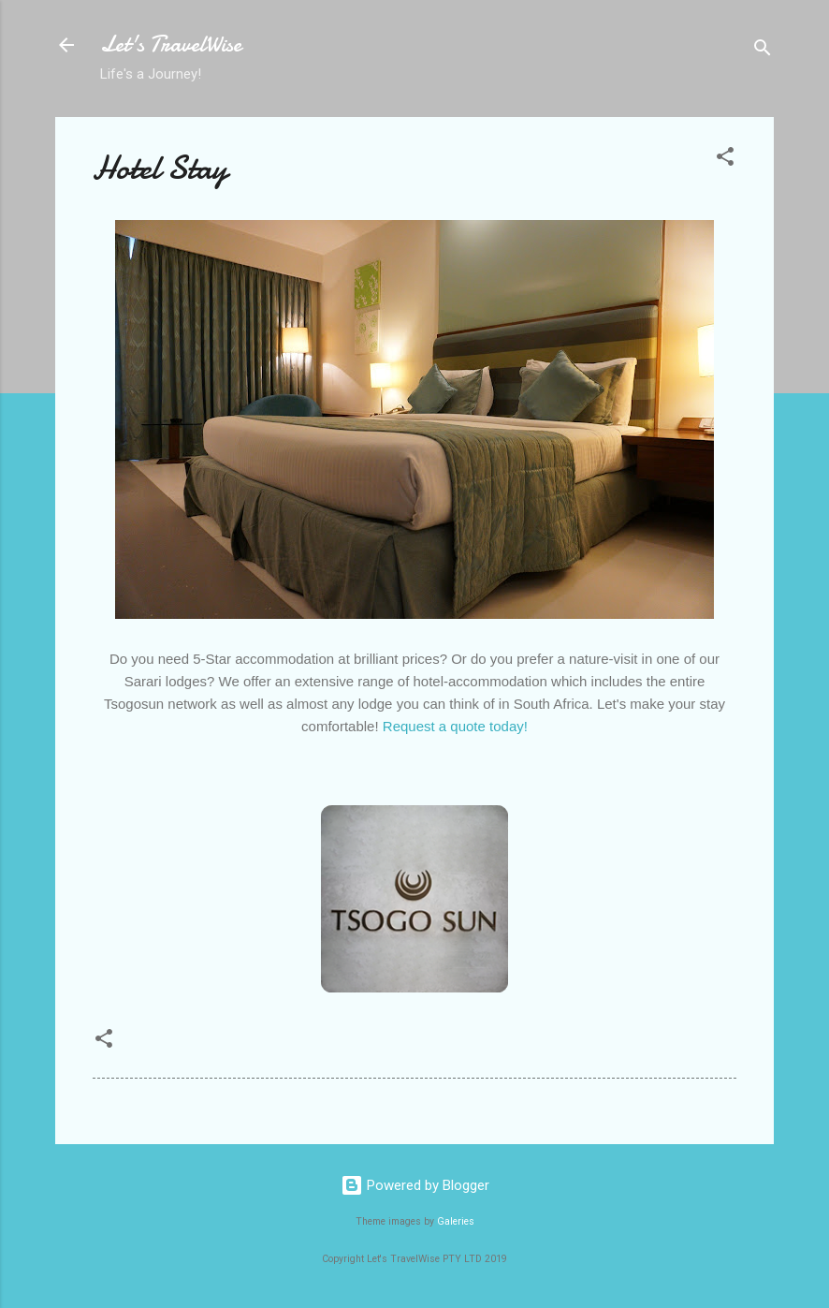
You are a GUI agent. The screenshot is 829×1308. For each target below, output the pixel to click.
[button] (725, 159)
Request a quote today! (455, 726)
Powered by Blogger (415, 1185)
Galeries (455, 1221)
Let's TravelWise (170, 44)
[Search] (762, 51)
